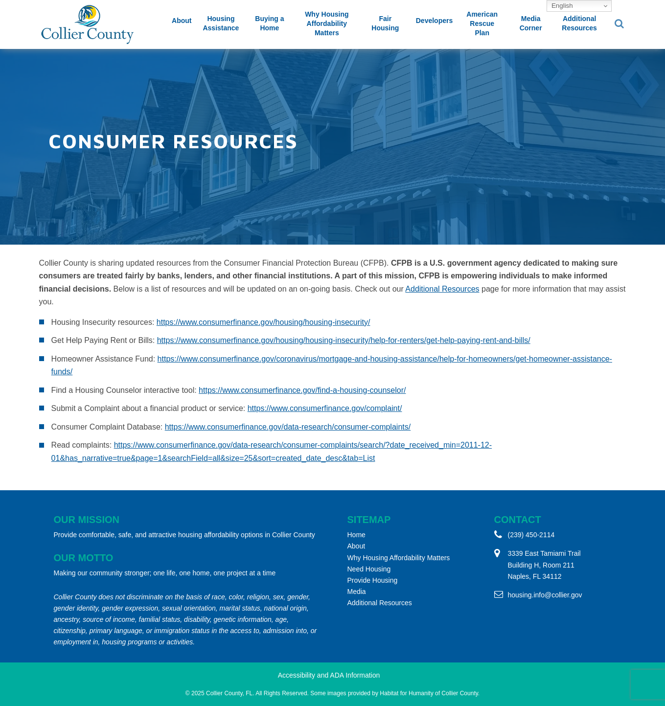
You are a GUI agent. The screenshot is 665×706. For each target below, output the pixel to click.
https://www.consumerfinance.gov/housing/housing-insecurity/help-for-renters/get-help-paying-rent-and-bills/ (343, 340)
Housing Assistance (221, 23)
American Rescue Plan (482, 23)
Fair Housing (385, 23)
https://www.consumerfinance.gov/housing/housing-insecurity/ (263, 322)
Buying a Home (269, 23)
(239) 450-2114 (531, 535)
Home (356, 535)
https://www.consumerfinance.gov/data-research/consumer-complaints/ (288, 427)
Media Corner (531, 23)
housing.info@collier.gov (545, 595)
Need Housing (369, 569)
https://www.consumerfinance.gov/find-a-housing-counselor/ (302, 390)
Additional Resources (579, 23)
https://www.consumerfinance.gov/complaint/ (325, 408)
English (561, 5)
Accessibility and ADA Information (329, 675)
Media (356, 591)
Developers (434, 20)
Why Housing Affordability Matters (326, 23)
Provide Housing (372, 580)
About (181, 20)
